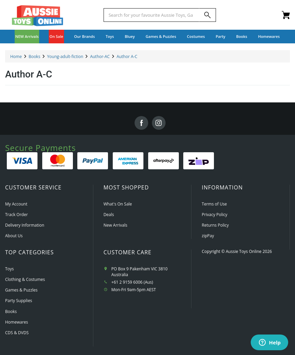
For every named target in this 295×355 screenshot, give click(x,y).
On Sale (56, 36)
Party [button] (220, 36)
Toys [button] (110, 36)
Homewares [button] (269, 36)
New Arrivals (115, 225)
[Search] (207, 15)
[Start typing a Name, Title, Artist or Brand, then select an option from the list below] (152, 15)
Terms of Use (214, 204)
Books (241, 36)
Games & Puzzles (21, 290)
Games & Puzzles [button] (161, 36)
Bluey (130, 36)
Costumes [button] (196, 36)
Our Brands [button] (84, 36)
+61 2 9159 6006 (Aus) (132, 282)
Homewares (16, 322)
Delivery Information (24, 225)
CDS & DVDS (17, 333)
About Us (13, 236)
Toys (9, 269)
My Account (16, 204)
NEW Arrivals (27, 36)
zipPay (208, 236)
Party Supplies (18, 300)
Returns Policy (215, 225)
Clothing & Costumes (25, 279)
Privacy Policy (214, 214)
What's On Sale (118, 204)
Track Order (16, 214)
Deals (109, 214)
